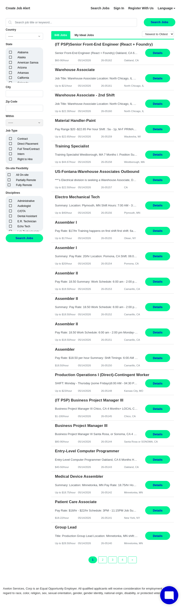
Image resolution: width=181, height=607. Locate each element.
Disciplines (13, 192)
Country (11, 29)
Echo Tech (23, 226)
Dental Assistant (27, 216)
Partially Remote (26, 180)
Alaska (21, 57)
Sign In (119, 8)
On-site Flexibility (17, 168)
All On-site (22, 174)
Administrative (25, 201)
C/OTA (21, 211)
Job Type (11, 130)
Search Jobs (99, 8)
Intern (20, 154)
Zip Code (11, 101)
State (9, 44)
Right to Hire (25, 159)
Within (10, 116)
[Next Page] (132, 559)
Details (158, 53)
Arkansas (23, 72)
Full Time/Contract (28, 149)
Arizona (22, 67)
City (8, 87)
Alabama (22, 52)
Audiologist (24, 206)
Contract (22, 138)
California (23, 77)
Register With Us (141, 8)
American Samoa (27, 62)
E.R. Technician (26, 221)
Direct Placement (27, 143)
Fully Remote (24, 185)
